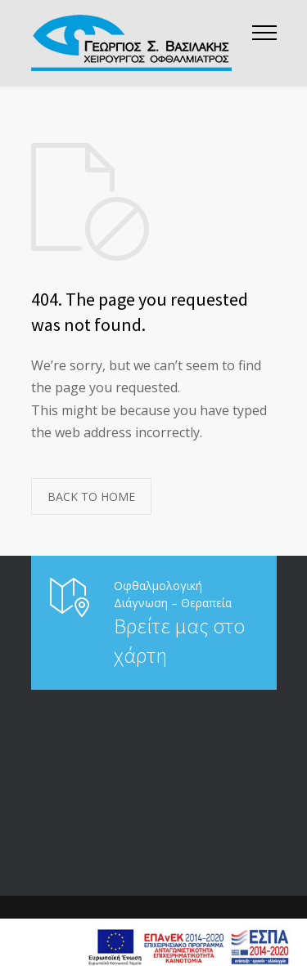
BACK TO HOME (91, 496)
